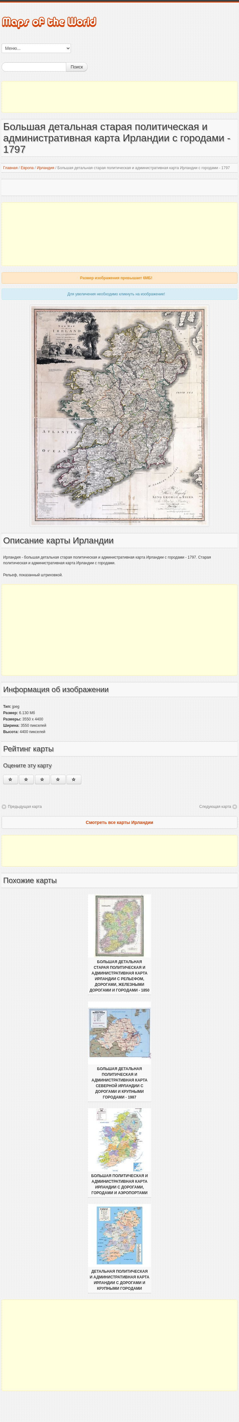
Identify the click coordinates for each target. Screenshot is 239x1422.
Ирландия (45, 168)
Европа (27, 168)
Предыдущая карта (25, 806)
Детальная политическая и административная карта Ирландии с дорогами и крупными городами (119, 1280)
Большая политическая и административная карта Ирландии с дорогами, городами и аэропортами (119, 1184)
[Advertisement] (119, 97)
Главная (10, 168)
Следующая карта (215, 806)
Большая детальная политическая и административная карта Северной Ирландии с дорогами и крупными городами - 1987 (119, 1083)
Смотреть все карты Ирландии (119, 822)
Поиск (77, 66)
